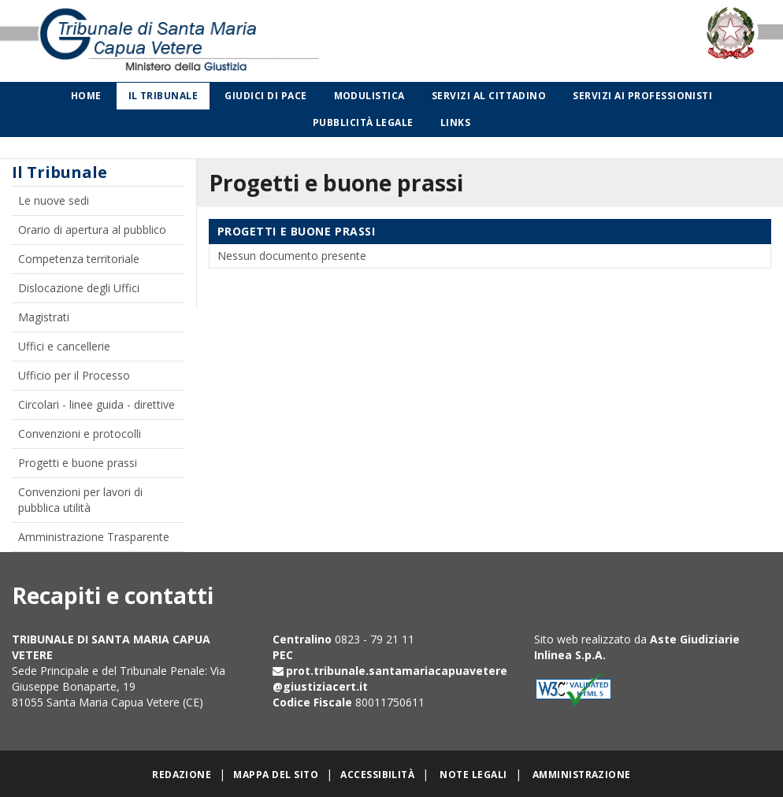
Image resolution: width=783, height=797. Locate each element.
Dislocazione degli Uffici (78, 287)
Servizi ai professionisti (642, 95)
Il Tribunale (163, 95)
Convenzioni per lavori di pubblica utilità (80, 499)
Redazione (181, 774)
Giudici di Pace (265, 95)
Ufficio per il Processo (74, 375)
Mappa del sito (275, 774)
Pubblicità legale (363, 122)
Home (86, 95)
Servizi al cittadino (489, 95)
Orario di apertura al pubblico (92, 229)
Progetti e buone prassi (77, 462)
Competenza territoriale (78, 258)
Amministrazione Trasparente (93, 536)
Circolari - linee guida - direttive (96, 404)
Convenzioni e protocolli (79, 433)
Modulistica (369, 95)
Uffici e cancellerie (64, 346)
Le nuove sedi (53, 200)
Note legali (473, 774)
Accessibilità (377, 774)
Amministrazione (582, 774)
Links (455, 122)
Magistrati (43, 317)
